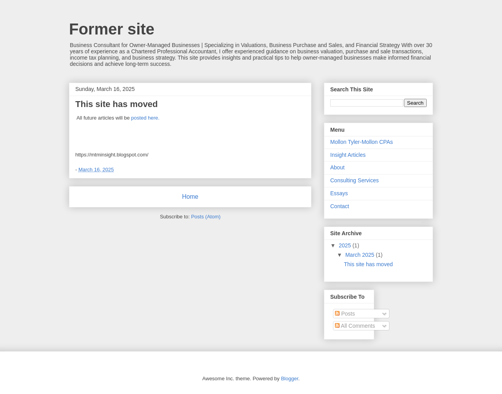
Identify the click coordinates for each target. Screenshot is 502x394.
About (337, 167)
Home (190, 196)
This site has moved (116, 104)
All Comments (355, 326)
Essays (339, 193)
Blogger (289, 378)
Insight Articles (348, 155)
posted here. (145, 118)
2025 (346, 245)
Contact (339, 206)
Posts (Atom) (205, 217)
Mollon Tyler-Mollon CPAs (361, 142)
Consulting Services (354, 180)
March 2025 (360, 255)
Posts (345, 313)
